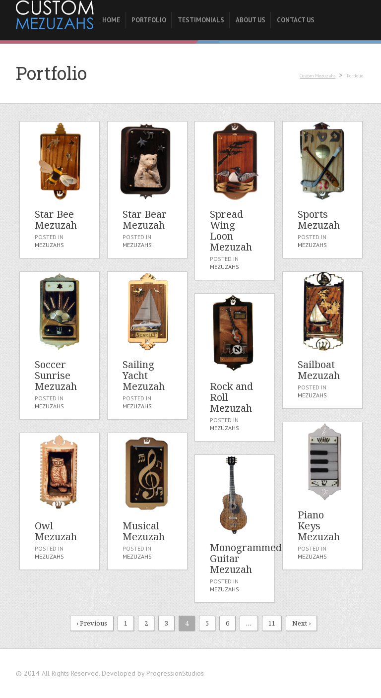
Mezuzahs (49, 245)
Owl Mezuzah (55, 531)
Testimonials (200, 20)
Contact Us (295, 20)
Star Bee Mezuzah (55, 219)
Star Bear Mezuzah (144, 219)
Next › (301, 623)
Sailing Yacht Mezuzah (143, 375)
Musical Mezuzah (143, 531)
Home (111, 20)
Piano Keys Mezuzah (318, 525)
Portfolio (148, 20)
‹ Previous (91, 623)
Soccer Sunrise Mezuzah (55, 375)
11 (271, 623)
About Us (250, 20)
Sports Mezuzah (318, 219)
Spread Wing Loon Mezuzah (230, 230)
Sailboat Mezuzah (318, 370)
